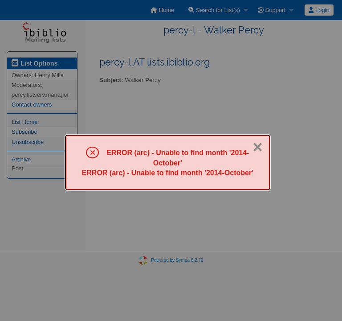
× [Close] (257, 147)
